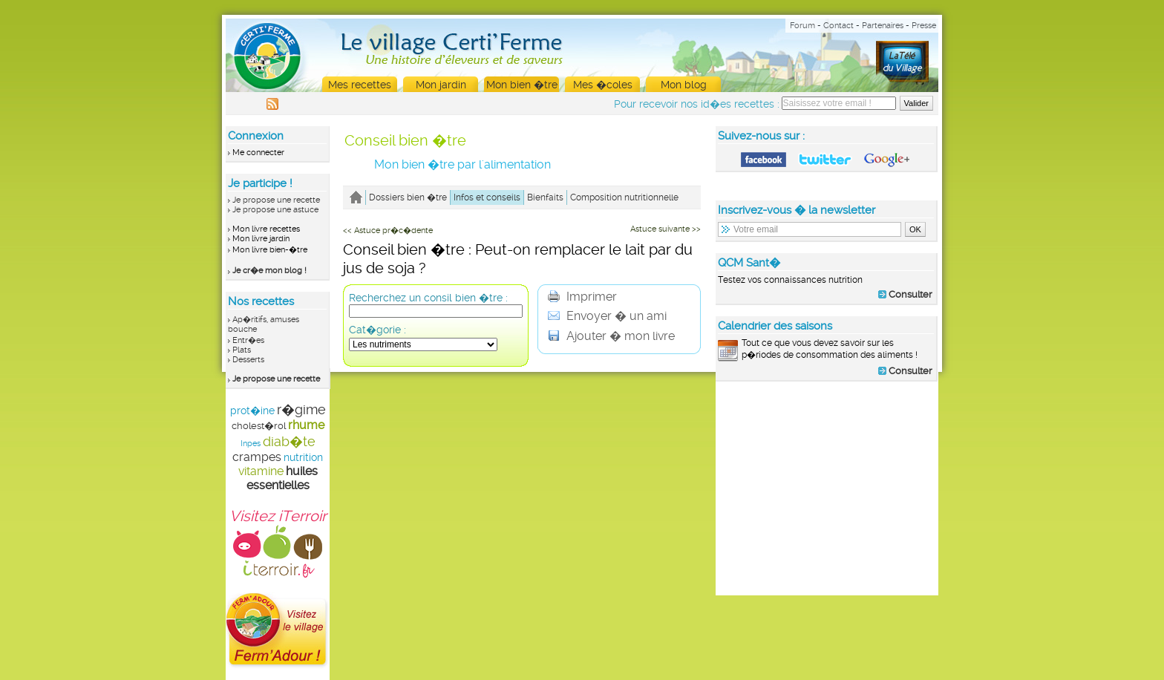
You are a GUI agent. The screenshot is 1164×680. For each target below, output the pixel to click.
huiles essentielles (282, 478)
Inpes (251, 443)
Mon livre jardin (261, 238)
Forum (802, 25)
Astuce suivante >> (665, 229)
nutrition (303, 457)
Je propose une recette (276, 200)
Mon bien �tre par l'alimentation (462, 164)
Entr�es (248, 340)
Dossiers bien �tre (408, 197)
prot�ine (252, 410)
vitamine (261, 471)
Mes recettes (359, 85)
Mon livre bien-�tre (269, 250)
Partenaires (882, 25)
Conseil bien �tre (405, 140)
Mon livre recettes (266, 229)
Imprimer (582, 297)
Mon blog (684, 85)
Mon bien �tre (522, 85)
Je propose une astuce (275, 210)
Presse (924, 25)
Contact (838, 25)
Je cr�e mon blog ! (269, 270)
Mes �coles (602, 85)
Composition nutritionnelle (624, 197)
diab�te (289, 441)
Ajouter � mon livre (611, 336)
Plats (241, 350)
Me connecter (258, 152)
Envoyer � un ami (607, 316)
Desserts (248, 359)
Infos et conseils (487, 197)
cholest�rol (259, 425)
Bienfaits (545, 197)
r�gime (301, 409)
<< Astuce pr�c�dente (388, 230)
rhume (306, 425)
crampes (256, 457)
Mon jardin (441, 85)
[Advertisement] (827, 488)
